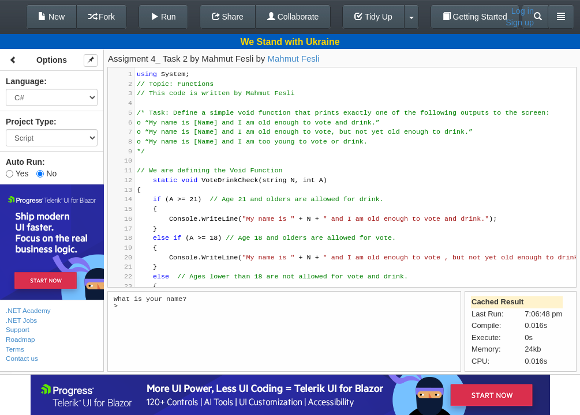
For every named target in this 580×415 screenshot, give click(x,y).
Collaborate (293, 16)
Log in (522, 11)
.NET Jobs (21, 320)
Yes (17, 173)
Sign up (520, 22)
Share (228, 16)
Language (25, 81)
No (46, 173)
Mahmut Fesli (294, 58)
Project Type (30, 121)
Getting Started (475, 16)
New (51, 16)
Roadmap (20, 339)
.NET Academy (28, 310)
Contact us (22, 358)
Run (163, 16)
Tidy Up (373, 16)
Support (17, 329)
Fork (101, 16)
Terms (15, 349)
